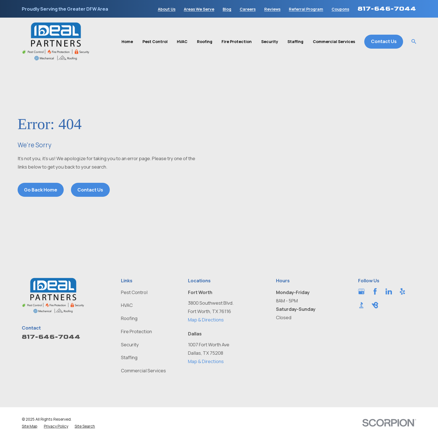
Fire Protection (136, 331)
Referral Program (306, 9)
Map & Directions (206, 319)
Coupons (340, 9)
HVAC (127, 305)
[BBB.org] (361, 305)
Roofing (129, 318)
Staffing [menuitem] (295, 41)
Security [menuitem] (269, 41)
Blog (227, 9)
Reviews (272, 9)
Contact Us (384, 41)
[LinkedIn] (388, 291)
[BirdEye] (375, 305)
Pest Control (134, 292)
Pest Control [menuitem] (155, 41)
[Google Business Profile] (361, 291)
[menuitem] (29, 426)
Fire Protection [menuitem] (237, 41)
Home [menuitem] (127, 41)
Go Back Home (40, 189)
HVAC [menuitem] (182, 41)
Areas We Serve (199, 9)
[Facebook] (375, 291)
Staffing (129, 357)
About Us (166, 9)
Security (130, 344)
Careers (248, 9)
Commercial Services (143, 370)
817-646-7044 (387, 8)
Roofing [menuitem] (204, 41)
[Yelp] (402, 291)
